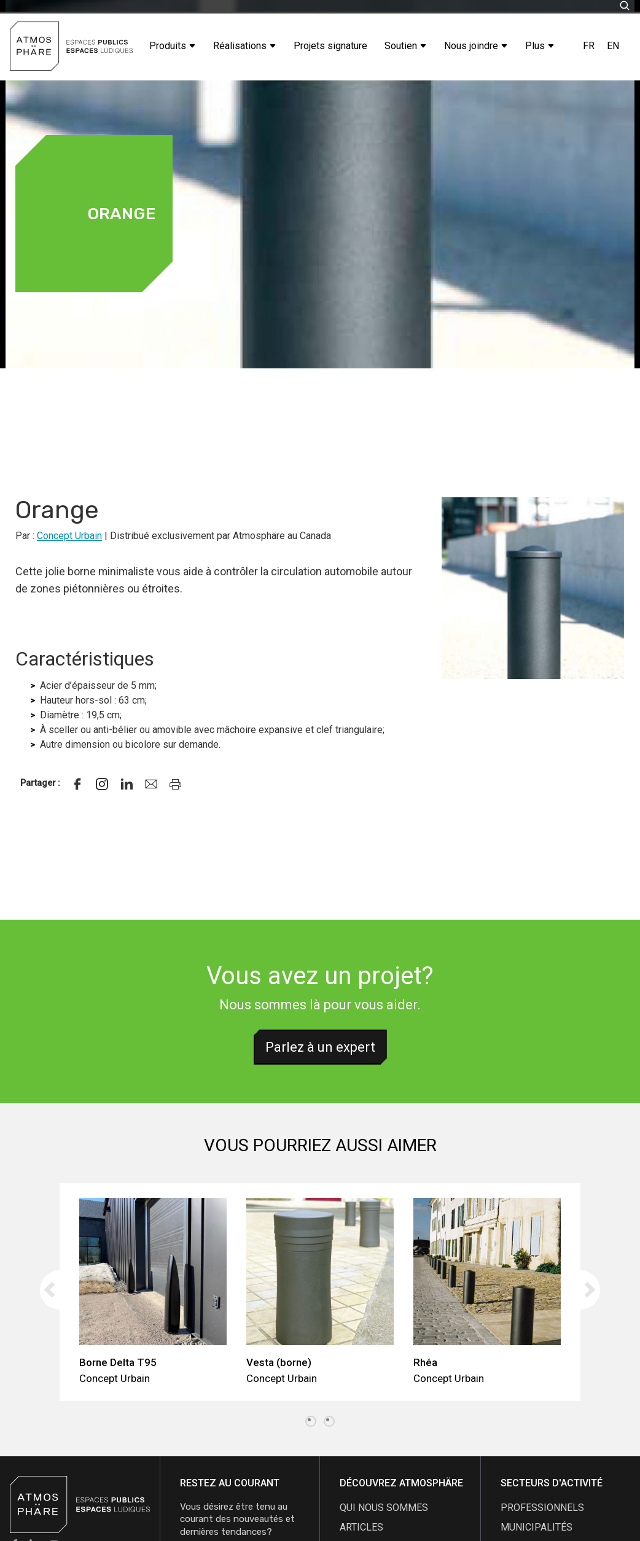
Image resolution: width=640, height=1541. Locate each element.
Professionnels (542, 1507)
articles (361, 1527)
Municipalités (536, 1527)
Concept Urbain (69, 535)
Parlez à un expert (320, 1047)
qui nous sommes (384, 1507)
